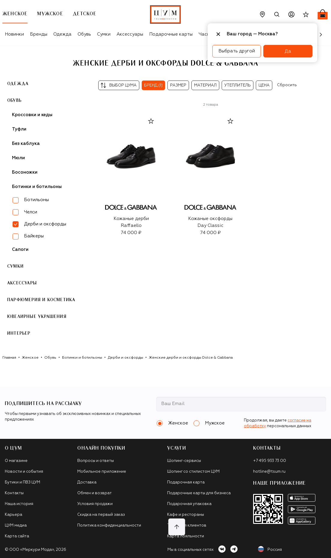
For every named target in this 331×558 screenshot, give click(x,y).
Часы (204, 34)
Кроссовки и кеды (32, 115)
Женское (30, 358)
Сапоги (20, 249)
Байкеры (34, 236)
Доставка (86, 482)
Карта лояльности (185, 536)
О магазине (16, 461)
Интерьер (19, 333)
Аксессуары (130, 34)
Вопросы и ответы (95, 461)
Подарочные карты (171, 34)
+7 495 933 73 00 (269, 461)
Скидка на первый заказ (101, 515)
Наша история (19, 504)
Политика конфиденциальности (109, 525)
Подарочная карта (186, 482)
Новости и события (24, 472)
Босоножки (24, 172)
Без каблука (26, 143)
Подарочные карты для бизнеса (199, 493)
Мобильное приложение (101, 472)
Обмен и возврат (94, 493)
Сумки (104, 34)
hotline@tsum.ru (269, 472)
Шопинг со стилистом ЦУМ (193, 472)
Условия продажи (95, 504)
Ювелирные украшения (36, 317)
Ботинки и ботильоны (37, 186)
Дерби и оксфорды (125, 358)
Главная (9, 358)
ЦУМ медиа (16, 525)
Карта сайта (17, 536)
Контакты (14, 493)
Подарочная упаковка (189, 504)
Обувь (84, 34)
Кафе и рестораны (185, 515)
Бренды (38, 34)
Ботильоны (36, 200)
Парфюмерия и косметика (41, 300)
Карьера (13, 515)
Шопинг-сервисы (184, 461)
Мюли (18, 158)
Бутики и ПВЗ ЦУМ (22, 482)
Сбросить (287, 85)
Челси (30, 212)
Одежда (62, 34)
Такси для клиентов (186, 525)
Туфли (19, 129)
